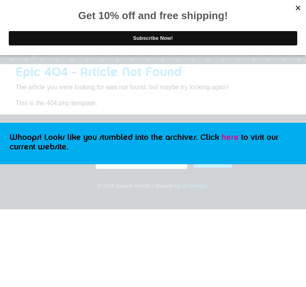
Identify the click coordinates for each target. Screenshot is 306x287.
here (230, 137)
